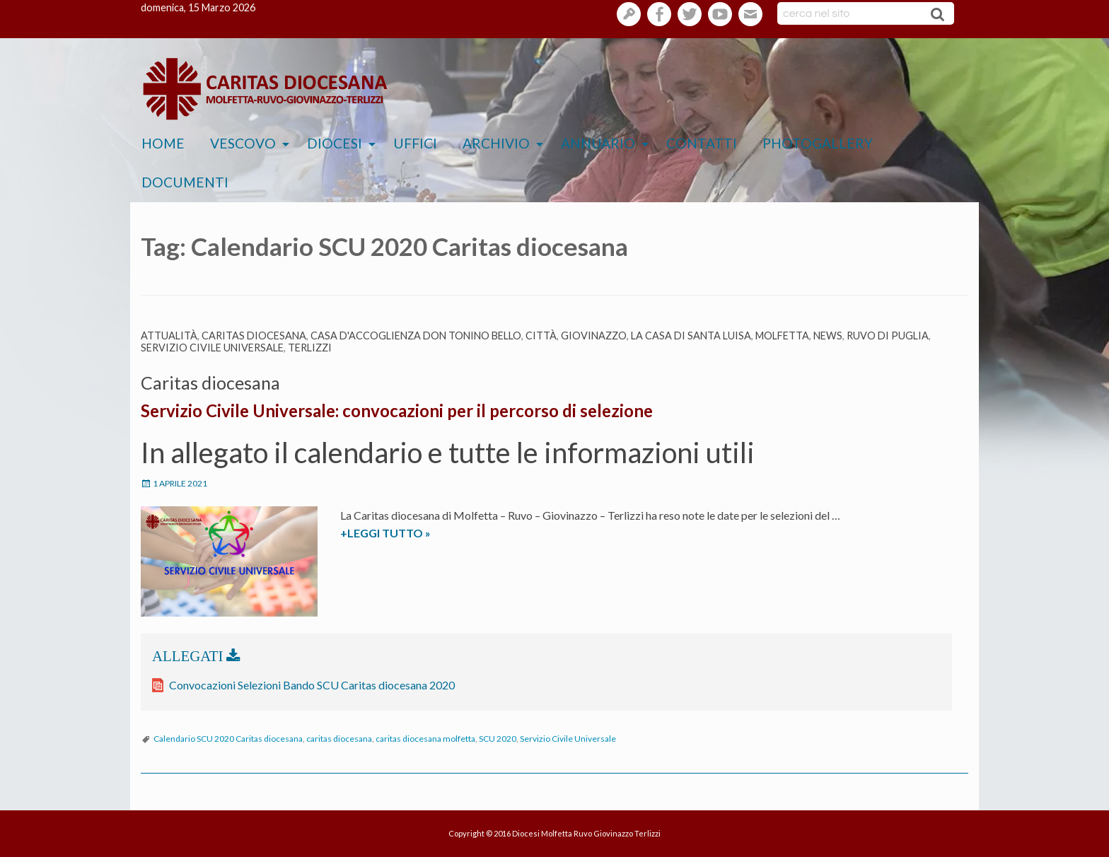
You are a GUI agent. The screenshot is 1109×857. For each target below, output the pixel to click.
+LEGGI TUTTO (416, 533)
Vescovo (243, 143)
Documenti (184, 182)
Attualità (169, 336)
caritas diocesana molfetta (425, 738)
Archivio (496, 143)
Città (541, 336)
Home (163, 143)
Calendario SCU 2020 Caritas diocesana (228, 738)
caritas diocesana (339, 738)
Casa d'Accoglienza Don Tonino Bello (415, 336)
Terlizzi (310, 348)
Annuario (598, 143)
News (827, 336)
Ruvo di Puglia (888, 336)
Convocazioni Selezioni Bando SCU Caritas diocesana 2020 (312, 685)
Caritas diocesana (254, 336)
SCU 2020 (497, 738)
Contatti (701, 143)
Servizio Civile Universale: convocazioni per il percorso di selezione (397, 410)
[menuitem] (163, 143)
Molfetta (782, 336)
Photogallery (817, 143)
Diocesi (334, 143)
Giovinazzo (594, 336)
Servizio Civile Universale (212, 348)
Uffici (415, 143)
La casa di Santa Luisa (691, 336)
